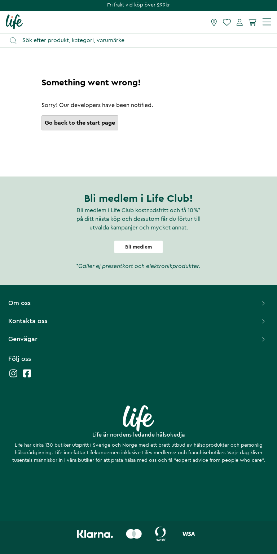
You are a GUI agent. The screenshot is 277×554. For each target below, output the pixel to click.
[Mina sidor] (240, 22)
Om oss (137, 303)
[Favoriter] (227, 22)
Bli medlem (138, 247)
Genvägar (137, 339)
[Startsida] (14, 21)
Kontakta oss (137, 321)
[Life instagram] (13, 377)
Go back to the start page (80, 123)
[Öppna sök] (142, 40)
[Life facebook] (27, 377)
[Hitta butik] (214, 22)
